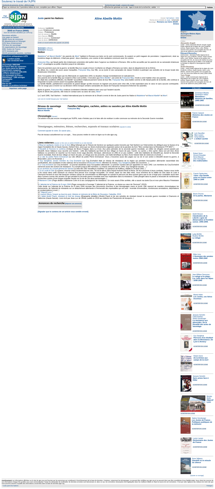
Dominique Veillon (201, 95)
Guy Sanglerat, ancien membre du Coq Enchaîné (61, 161)
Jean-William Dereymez (201, 274)
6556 (177, 18)
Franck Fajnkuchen (200, 173)
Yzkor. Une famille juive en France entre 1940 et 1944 (203, 177)
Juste (41, 18)
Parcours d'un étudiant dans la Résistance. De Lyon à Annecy (203, 340)
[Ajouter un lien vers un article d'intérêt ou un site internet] (73, 143)
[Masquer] (49, 50)
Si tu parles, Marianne (202, 196)
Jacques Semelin (199, 315)
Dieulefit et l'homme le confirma (53, 149)
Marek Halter (198, 295)
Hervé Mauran (198, 157)
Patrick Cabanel (198, 113)
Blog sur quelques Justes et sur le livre (55, 145)
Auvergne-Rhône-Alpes (191, 34)
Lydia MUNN (197, 234)
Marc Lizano (198, 135)
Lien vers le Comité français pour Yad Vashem (53, 99)
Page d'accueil (5, 16)
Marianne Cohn (45, 180)
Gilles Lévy (197, 254)
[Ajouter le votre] (125, 127)
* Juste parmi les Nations (10, 486)
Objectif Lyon (210, 401)
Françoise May (44, 62)
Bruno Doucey (198, 194)
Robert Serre (198, 153)
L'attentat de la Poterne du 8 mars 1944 (55, 184)
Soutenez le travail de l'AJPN (18, 1)
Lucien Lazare (198, 438)
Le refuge (196, 238)
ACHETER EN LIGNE (202, 105)
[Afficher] (49, 48)
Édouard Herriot (95, 163)
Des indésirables (200, 161)
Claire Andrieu (198, 317)
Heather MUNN (198, 236)
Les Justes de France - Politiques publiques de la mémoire (202, 422)
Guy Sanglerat (198, 336)
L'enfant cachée (201, 139)
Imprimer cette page (18, 88)
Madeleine (42, 56)
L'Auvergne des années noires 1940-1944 (203, 257)
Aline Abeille (105, 78)
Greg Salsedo (199, 137)
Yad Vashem (170, 18)
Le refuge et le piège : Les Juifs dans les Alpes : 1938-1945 (202, 278)
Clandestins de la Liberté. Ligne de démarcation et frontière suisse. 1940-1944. (203, 219)
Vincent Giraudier (199, 155)
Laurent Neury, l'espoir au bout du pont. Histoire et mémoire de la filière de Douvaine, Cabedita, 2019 (80, 194)
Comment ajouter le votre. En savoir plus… (55, 131)
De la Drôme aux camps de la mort (201, 359)
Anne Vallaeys (197, 458)
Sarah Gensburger (199, 318)
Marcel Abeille (55, 56)
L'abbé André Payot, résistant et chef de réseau (60, 196)
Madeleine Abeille (45, 108)
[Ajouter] (54, 116)
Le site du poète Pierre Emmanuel (54, 157)
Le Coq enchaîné (46, 165)
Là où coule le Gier (46, 171)
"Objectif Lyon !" (46, 192)
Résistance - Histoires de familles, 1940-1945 (204, 98)
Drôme (183, 38)
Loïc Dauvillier (199, 133)
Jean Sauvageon (199, 159)
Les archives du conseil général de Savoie (56, 169)
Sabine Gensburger (199, 418)
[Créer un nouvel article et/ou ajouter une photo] (53, 42)
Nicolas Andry (209, 397)
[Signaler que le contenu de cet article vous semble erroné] (63, 212)
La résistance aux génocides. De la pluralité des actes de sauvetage (202, 323)
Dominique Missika (202, 93)
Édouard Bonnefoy (189, 53)
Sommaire (42, 48)
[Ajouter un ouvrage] (197, 475)
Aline (77, 56)
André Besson (198, 214)
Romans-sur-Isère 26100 (167, 22)
